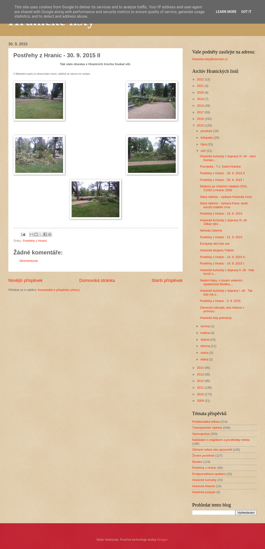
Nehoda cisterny (211, 230)
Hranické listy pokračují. (216, 318)
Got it (246, 12)
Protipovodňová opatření (209, 474)
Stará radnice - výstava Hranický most (226, 197)
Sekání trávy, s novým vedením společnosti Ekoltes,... (221, 282)
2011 (201, 387)
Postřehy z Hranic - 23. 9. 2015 (221, 213)
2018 (201, 105)
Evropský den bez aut (214, 243)
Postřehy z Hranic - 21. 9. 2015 (221, 237)
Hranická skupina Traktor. (217, 250)
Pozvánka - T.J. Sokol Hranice (220, 166)
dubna (205, 339)
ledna (205, 359)
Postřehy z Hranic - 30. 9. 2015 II (222, 173)
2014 (201, 368)
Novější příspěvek (25, 280)
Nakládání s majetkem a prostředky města (220, 440)
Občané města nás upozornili (212, 449)
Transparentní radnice (207, 427)
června (206, 326)
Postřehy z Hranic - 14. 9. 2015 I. (222, 263)
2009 (201, 400)
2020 (201, 92)
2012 (201, 381)
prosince (207, 131)
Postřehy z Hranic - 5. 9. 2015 (220, 301)
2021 (201, 86)
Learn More (226, 12)
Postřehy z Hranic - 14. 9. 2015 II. (223, 257)
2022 (201, 79)
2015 (201, 125)
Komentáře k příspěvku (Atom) (59, 290)
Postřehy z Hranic (35, 241)
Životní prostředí (203, 455)
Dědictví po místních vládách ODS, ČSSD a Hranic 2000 (224, 188)
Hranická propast (203, 492)
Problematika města (205, 421)
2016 (201, 119)
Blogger (162, 539)
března (206, 346)
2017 (201, 112)
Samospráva (200, 434)
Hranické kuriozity (204, 480)
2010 (201, 394)
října (204, 144)
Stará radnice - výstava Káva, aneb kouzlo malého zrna (224, 205)
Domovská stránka (97, 280)
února (205, 352)
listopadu (207, 137)
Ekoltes (197, 462)
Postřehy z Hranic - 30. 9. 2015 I (222, 180)
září (204, 151)
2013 (201, 374)
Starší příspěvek (167, 280)
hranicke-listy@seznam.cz (210, 59)
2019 (201, 99)
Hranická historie (203, 486)
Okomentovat (28, 261)
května (206, 333)
